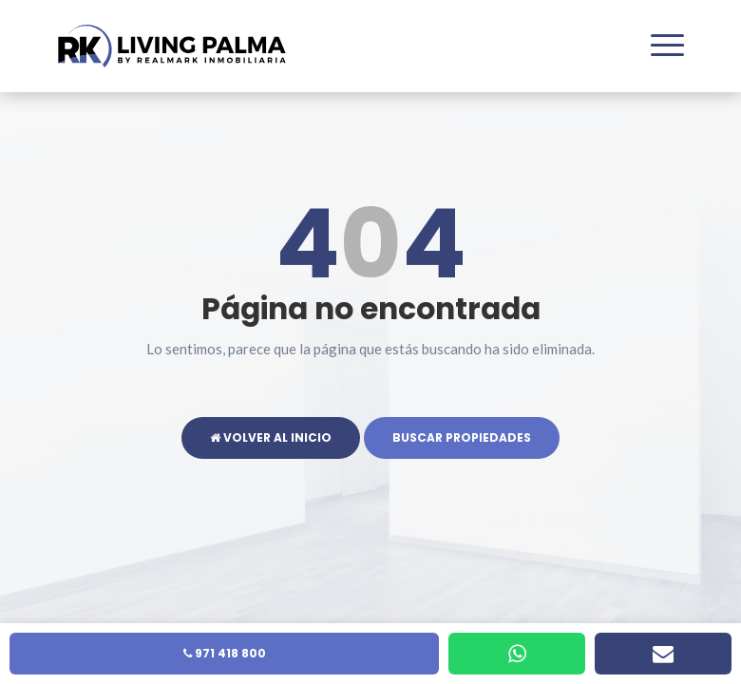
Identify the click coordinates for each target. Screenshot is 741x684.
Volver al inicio (271, 437)
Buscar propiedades (461, 437)
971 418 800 (224, 653)
